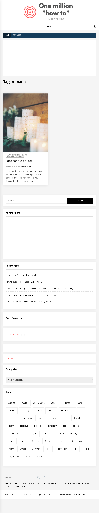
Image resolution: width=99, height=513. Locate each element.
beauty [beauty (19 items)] (54, 403)
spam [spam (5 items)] (11, 449)
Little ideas (34, 484)
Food (24, 484)
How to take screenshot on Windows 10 (24, 282)
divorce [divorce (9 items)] (51, 410)
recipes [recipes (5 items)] (35, 441)
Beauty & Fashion (50, 484)
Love (17, 486)
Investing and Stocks (78, 484)
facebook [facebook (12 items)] (27, 418)
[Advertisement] (49, 58)
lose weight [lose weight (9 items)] (30, 433)
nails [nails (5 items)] (23, 441)
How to (7, 484)
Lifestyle (8, 486)
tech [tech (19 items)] (48, 449)
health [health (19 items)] (11, 426)
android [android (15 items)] (11, 403)
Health (16, 484)
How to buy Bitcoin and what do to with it (24, 275)
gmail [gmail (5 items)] (65, 418)
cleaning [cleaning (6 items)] (25, 410)
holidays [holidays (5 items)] (24, 426)
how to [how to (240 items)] (37, 426)
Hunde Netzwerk (13, 334)
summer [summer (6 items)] (36, 449)
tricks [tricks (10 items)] (86, 449)
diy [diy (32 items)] (81, 410)
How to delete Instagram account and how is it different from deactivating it (40, 288)
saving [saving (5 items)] (63, 441)
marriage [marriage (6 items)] (74, 433)
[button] (95, 27)
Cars (63, 484)
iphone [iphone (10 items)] (75, 426)
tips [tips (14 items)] (75, 449)
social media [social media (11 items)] (78, 441)
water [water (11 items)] (27, 456)
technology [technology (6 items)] (62, 449)
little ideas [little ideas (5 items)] (13, 433)
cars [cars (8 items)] (80, 403)
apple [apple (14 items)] (24, 403)
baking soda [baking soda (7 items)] (38, 403)
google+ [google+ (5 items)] (78, 418)
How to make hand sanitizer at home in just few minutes (31, 295)
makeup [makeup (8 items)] (45, 433)
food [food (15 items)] (53, 418)
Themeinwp (81, 494)
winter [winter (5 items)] (39, 456)
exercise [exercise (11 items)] (12, 418)
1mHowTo (10, 358)
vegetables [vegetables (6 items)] (13, 456)
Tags (23, 486)
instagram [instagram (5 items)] (52, 426)
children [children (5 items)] (11, 410)
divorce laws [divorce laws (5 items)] (67, 410)
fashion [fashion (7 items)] (41, 418)
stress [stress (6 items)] (23, 449)
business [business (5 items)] (67, 403)
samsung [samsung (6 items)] (49, 441)
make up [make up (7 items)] (60, 433)
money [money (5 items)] (11, 441)
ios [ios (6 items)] (64, 426)
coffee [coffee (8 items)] (39, 410)
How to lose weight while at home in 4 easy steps (28, 302)
